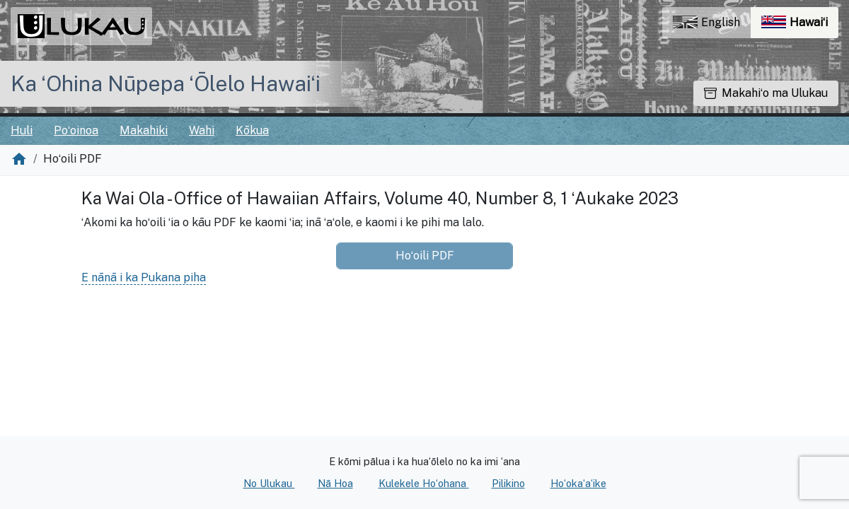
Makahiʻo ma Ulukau (766, 93)
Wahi (201, 130)
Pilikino (508, 483)
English (706, 22)
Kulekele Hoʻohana (424, 483)
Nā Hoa (335, 483)
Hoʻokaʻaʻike (578, 483)
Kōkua (252, 130)
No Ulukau (269, 483)
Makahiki (144, 130)
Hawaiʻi (799, 25)
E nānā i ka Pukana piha (143, 277)
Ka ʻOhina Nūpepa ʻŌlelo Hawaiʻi (165, 83)
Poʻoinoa (76, 130)
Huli (22, 130)
